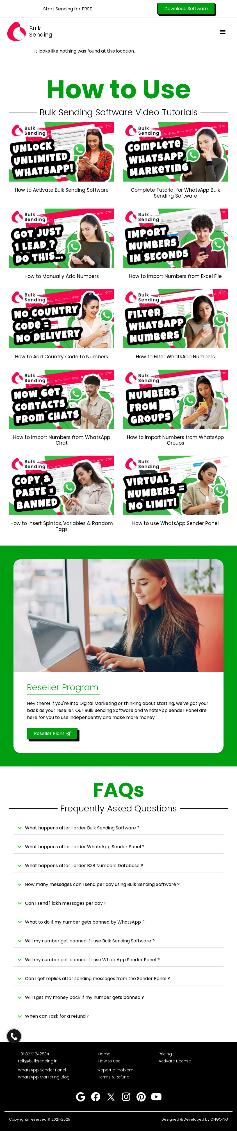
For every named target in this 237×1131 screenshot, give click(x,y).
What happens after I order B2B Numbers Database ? (84, 865)
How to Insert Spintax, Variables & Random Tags (61, 526)
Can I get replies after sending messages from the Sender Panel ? (97, 978)
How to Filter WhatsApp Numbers (175, 356)
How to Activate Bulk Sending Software (62, 190)
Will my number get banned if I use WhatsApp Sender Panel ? (92, 959)
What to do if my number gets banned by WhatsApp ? (85, 922)
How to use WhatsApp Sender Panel (175, 523)
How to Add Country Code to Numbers (61, 356)
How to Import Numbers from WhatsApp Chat (61, 440)
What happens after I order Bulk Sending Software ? (82, 828)
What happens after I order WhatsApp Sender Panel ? (85, 846)
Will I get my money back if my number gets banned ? (84, 997)
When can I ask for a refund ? (57, 1016)
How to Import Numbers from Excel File (175, 276)
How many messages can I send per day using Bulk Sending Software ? (102, 884)
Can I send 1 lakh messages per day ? (65, 903)
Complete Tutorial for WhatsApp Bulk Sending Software (175, 193)
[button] (222, 31)
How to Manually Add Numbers (61, 276)
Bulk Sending (41, 31)
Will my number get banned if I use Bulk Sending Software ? (90, 941)
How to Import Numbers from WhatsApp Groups (175, 440)
